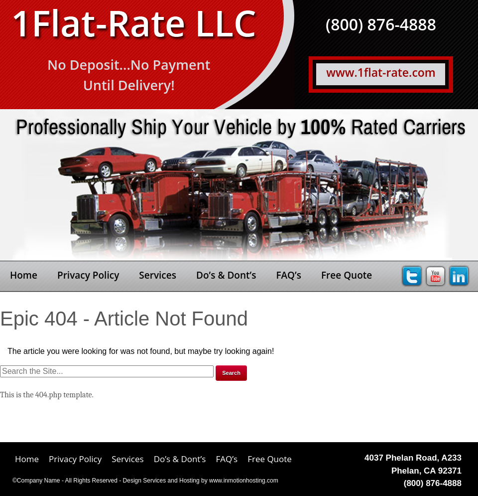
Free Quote (346, 275)
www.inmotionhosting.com (243, 480)
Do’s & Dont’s (226, 275)
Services (157, 275)
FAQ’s (288, 275)
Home (23, 275)
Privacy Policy (88, 275)
